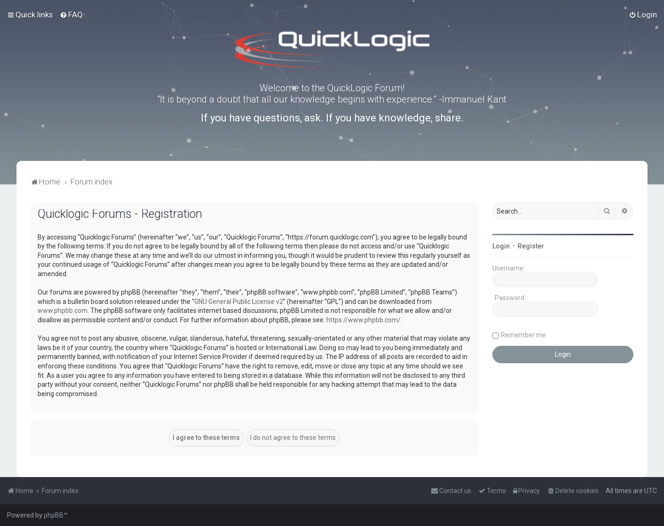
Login (501, 246)
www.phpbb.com (62, 310)
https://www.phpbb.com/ (363, 320)
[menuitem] (71, 14)
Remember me (523, 335)
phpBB (53, 515)
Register (531, 246)
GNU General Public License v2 (238, 301)
